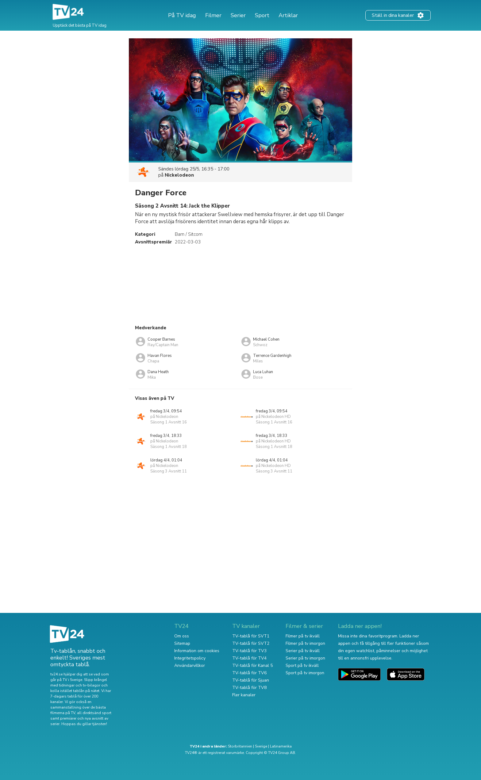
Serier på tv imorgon (305, 658)
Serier (238, 15)
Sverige (261, 746)
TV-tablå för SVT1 (250, 636)
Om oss (181, 636)
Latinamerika (281, 746)
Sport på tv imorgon (305, 673)
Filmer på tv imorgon (305, 643)
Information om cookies (196, 651)
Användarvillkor (189, 665)
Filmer (213, 15)
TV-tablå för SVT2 (250, 643)
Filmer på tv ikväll (303, 636)
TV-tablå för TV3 (249, 651)
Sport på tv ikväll (302, 665)
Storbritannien (240, 746)
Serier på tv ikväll (303, 651)
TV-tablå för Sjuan (250, 680)
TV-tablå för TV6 (249, 673)
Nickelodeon (179, 175)
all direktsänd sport (94, 712)
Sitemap (182, 643)
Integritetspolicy (190, 658)
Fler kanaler (244, 695)
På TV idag (182, 15)
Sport (262, 15)
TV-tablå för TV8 (249, 687)
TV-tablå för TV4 (249, 658)
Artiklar (288, 15)
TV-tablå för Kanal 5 (252, 665)
